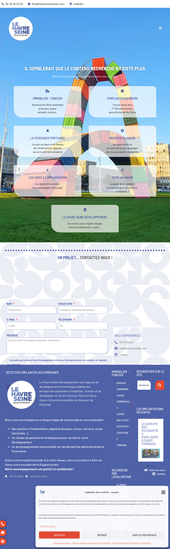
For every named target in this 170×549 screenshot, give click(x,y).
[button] (163, 492)
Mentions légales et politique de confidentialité (91, 543)
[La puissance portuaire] (47, 139)
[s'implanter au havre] (122, 100)
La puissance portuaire (47, 147)
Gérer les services (48, 526)
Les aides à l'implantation (48, 187)
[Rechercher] (159, 385)
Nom (10, 356)
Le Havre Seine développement (85, 226)
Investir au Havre (122, 147)
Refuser (102, 535)
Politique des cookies (62, 543)
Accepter (59, 535)
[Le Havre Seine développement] (85, 218)
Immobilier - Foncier (47, 107)
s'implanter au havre (122, 107)
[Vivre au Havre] (122, 179)
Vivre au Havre (122, 187)
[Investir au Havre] (122, 139)
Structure (65, 356)
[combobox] (144, 385)
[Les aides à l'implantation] (47, 179)
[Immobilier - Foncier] (47, 100)
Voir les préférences (144, 535)
